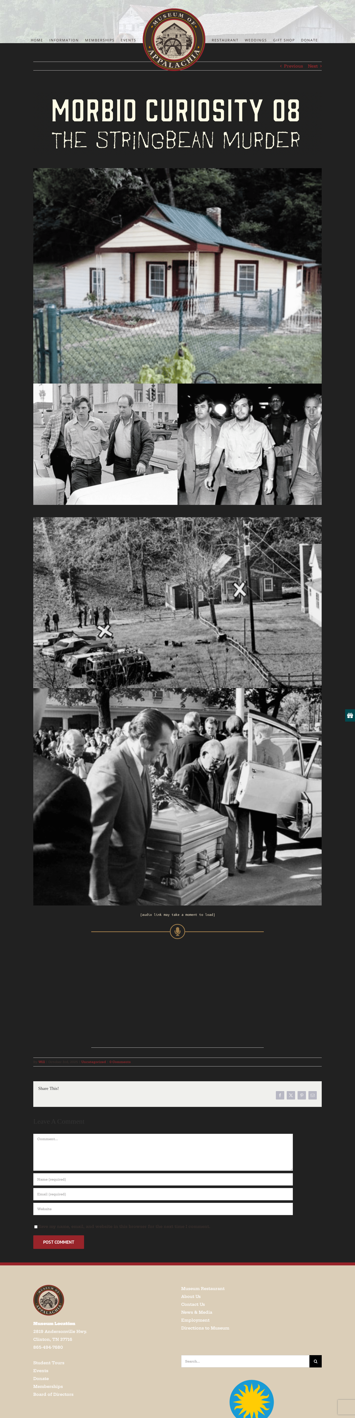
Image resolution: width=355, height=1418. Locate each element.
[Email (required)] (163, 1194)
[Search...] (245, 1361)
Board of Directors (53, 1394)
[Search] (315, 1361)
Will (41, 1062)
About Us (191, 1296)
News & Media (196, 1312)
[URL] (163, 1209)
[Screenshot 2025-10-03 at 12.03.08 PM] (177, 93)
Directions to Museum (205, 1328)
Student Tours (48, 1362)
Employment (195, 1320)
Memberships (48, 1386)
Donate (41, 1378)
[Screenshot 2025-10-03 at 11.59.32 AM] (177, 519)
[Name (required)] (163, 1179)
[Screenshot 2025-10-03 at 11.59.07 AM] (177, 170)
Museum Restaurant (203, 1288)
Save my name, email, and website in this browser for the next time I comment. (124, 1226)
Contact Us (193, 1304)
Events (40, 1370)
